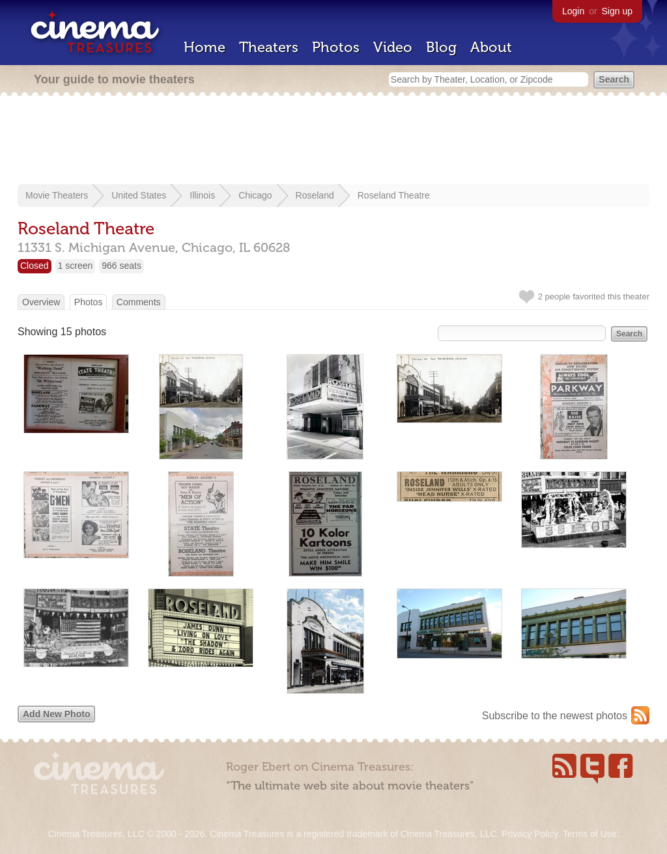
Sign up (617, 11)
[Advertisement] (333, 141)
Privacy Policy (530, 834)
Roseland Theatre (394, 195)
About (491, 47)
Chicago (255, 195)
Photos (336, 47)
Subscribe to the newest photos (554, 715)
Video (392, 47)
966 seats (121, 265)
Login (573, 11)
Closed (34, 265)
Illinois (202, 195)
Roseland (315, 195)
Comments (139, 302)
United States (138, 195)
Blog (441, 47)
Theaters (268, 47)
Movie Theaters (56, 195)
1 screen (75, 265)
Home (204, 47)
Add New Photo (56, 714)
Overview (41, 302)
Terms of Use (589, 834)
